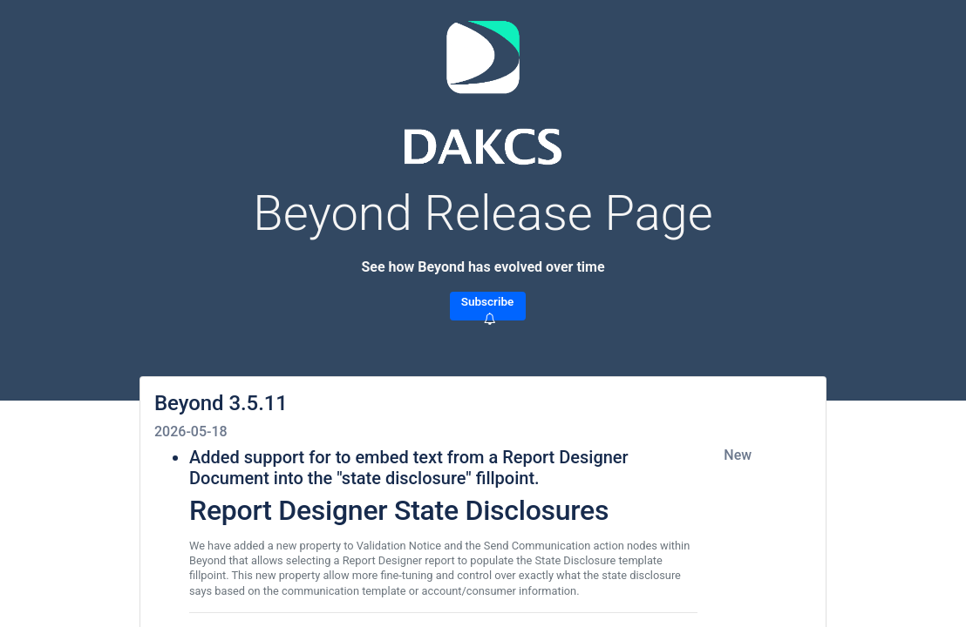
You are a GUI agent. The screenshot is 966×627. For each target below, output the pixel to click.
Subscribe (487, 307)
